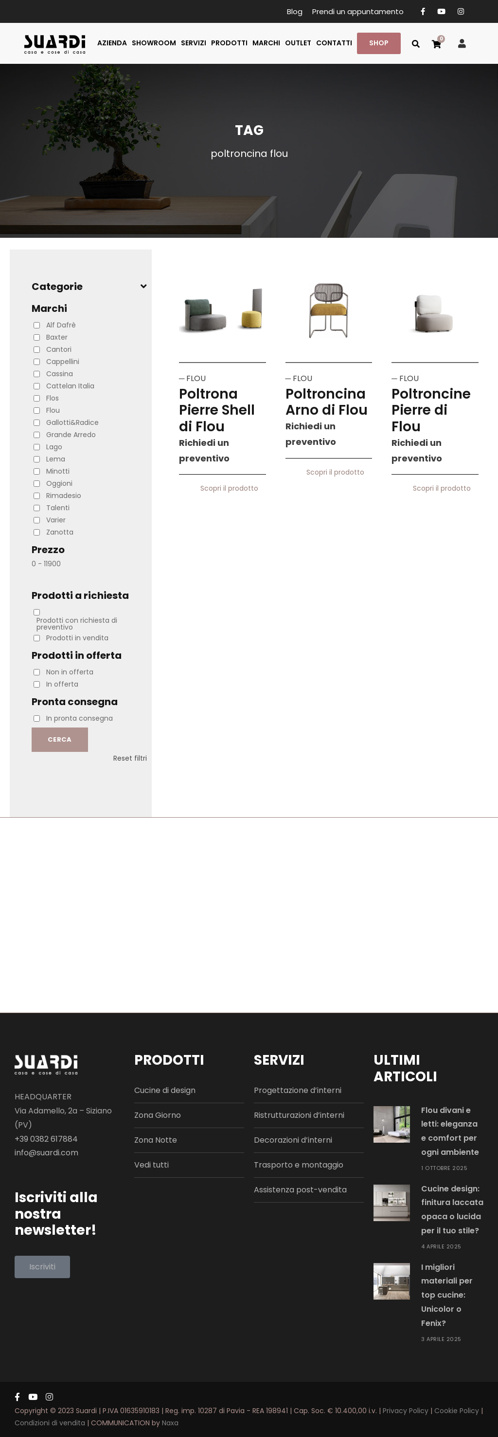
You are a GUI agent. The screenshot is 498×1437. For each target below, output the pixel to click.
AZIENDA (112, 43)
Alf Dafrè (61, 325)
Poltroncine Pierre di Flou (431, 410)
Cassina (59, 373)
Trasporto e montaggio (298, 1164)
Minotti (58, 471)
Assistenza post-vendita (300, 1189)
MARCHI (266, 43)
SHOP (379, 43)
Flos (52, 398)
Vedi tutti (151, 1164)
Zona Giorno (157, 1115)
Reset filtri (130, 758)
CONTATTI (334, 43)
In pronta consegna (79, 718)
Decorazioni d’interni (293, 1140)
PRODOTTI (229, 43)
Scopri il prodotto (233, 488)
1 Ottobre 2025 (444, 1168)
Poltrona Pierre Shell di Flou (217, 410)
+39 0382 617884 (46, 1139)
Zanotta (59, 532)
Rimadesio (63, 495)
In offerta (62, 684)
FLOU (196, 378)
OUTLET (298, 43)
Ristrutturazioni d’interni (299, 1115)
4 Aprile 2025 (441, 1246)
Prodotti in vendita (77, 637)
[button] (42, 1267)
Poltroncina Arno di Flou (326, 402)
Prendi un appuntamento (358, 11)
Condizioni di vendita (50, 1423)
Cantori (58, 349)
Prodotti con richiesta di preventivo (76, 624)
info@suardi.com (46, 1152)
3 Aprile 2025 (441, 1339)
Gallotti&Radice (72, 422)
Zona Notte (155, 1140)
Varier (56, 520)
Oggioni (59, 483)
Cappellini (62, 361)
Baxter (57, 337)
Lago (54, 446)
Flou (53, 410)
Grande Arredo (71, 434)
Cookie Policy (456, 1411)
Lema (55, 459)
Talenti (58, 507)
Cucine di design (165, 1090)
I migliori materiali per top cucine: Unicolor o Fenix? (447, 1295)
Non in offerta (69, 672)
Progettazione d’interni (297, 1090)
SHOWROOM (154, 43)
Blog (294, 11)
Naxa (170, 1423)
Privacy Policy (405, 1411)
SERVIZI (193, 43)
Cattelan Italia (70, 386)
